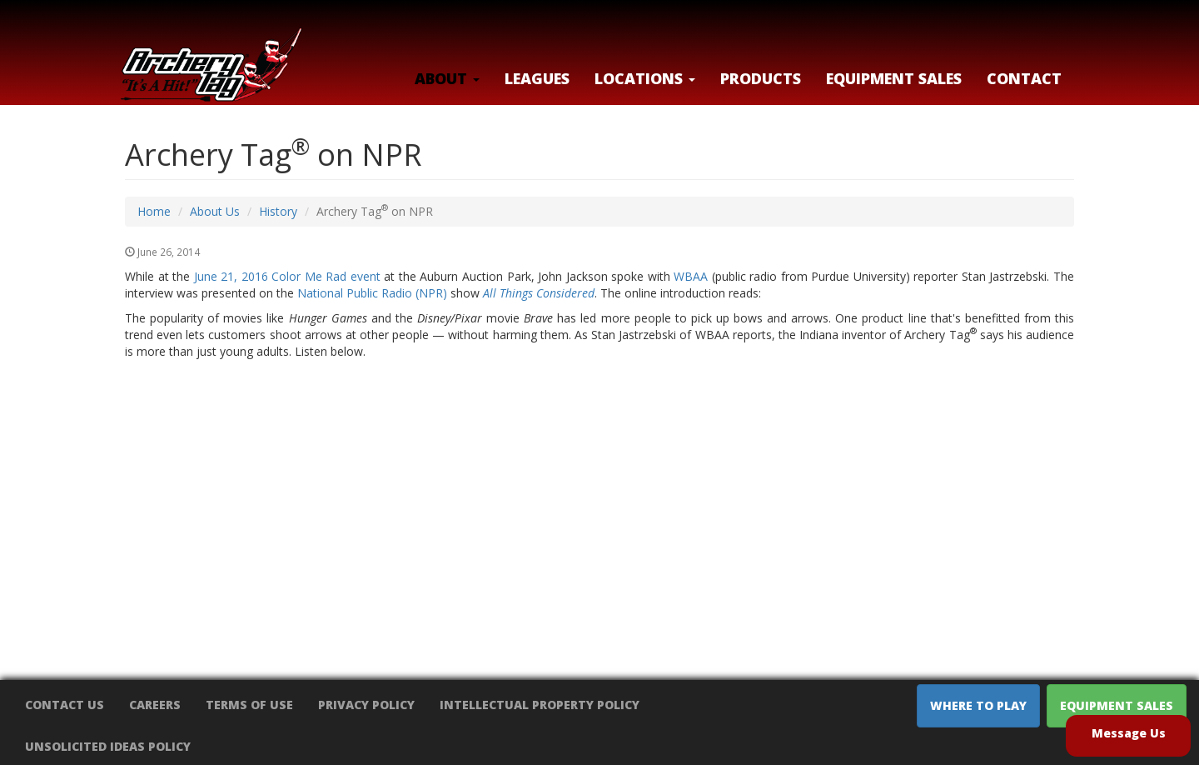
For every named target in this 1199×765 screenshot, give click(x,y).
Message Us (1129, 733)
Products (760, 78)
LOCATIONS (645, 78)
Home (154, 211)
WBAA (691, 276)
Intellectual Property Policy (539, 704)
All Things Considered (539, 293)
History (278, 211)
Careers (155, 704)
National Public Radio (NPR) (372, 293)
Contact (1024, 78)
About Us (215, 211)
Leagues (537, 78)
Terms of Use (249, 704)
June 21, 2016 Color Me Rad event (287, 276)
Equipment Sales (894, 78)
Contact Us (64, 704)
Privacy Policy (366, 704)
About (447, 78)
